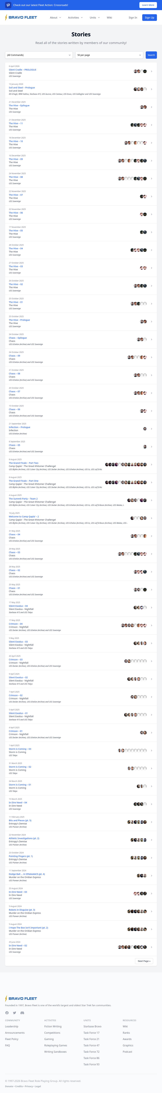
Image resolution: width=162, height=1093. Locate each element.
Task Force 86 (91, 1058)
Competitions (52, 1032)
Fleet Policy (11, 1039)
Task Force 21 (91, 1039)
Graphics (128, 1045)
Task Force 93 (91, 1064)
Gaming (49, 1039)
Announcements (15, 1032)
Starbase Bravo (92, 1026)
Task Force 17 (91, 1032)
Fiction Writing (53, 1026)
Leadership (11, 1026)
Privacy (29, 1086)
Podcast (127, 1051)
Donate (9, 1086)
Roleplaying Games (55, 1045)
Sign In (133, 17)
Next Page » (144, 961)
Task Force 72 (91, 1051)
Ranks (126, 1032)
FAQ (7, 1045)
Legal (38, 1086)
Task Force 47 (91, 1045)
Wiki (109, 17)
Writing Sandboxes (55, 1051)
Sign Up (149, 17)
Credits (19, 1086)
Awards (127, 1039)
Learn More (148, 4)
